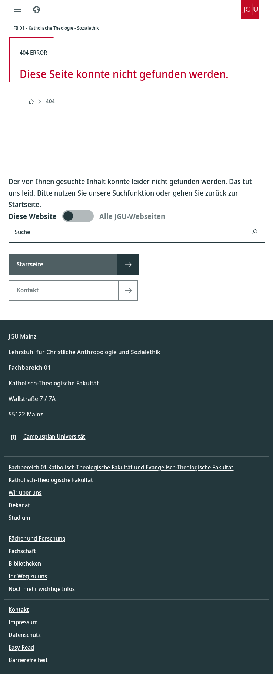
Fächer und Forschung (37, 538)
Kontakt (19, 609)
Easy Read (21, 647)
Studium (19, 518)
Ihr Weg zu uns (28, 576)
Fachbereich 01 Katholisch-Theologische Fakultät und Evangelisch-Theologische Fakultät (121, 467)
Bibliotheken (25, 564)
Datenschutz (25, 635)
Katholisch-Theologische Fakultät (51, 480)
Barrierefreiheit (28, 660)
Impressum (23, 622)
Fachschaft (22, 551)
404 (50, 100)
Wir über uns (25, 492)
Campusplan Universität (54, 436)
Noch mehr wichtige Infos (42, 589)
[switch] (137, 216)
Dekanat (19, 505)
